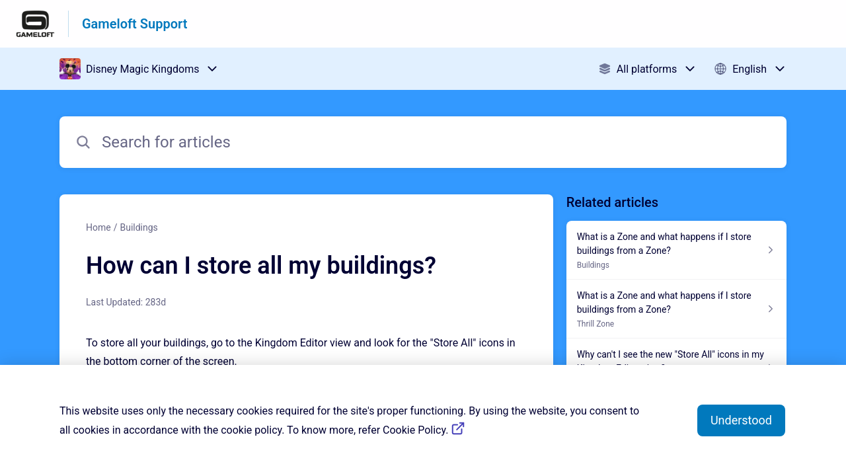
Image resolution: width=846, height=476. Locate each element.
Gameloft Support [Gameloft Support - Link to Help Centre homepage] (134, 24)
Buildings (138, 227)
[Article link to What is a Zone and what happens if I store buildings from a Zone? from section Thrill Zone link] (676, 309)
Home (98, 227)
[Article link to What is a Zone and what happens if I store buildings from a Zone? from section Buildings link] (676, 250)
